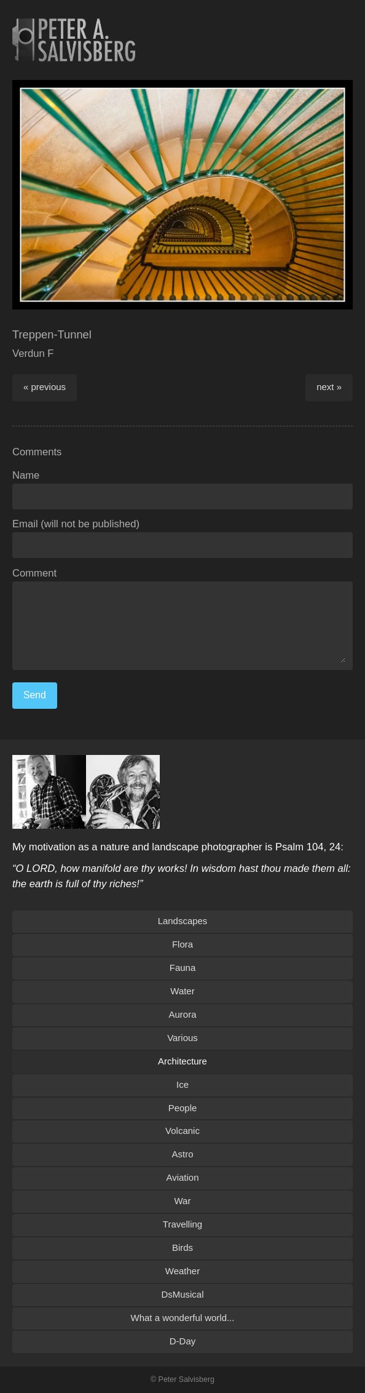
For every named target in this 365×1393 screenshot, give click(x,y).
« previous (44, 386)
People (182, 1108)
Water (182, 991)
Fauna (182, 967)
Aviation (183, 1177)
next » (329, 386)
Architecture (182, 1061)
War (183, 1200)
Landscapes (183, 921)
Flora (182, 944)
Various (182, 1037)
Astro (183, 1154)
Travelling (182, 1224)
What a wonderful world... (183, 1317)
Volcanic (182, 1130)
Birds (182, 1247)
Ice (182, 1084)
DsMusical (182, 1294)
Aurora (183, 1014)
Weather (182, 1271)
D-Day (182, 1341)
